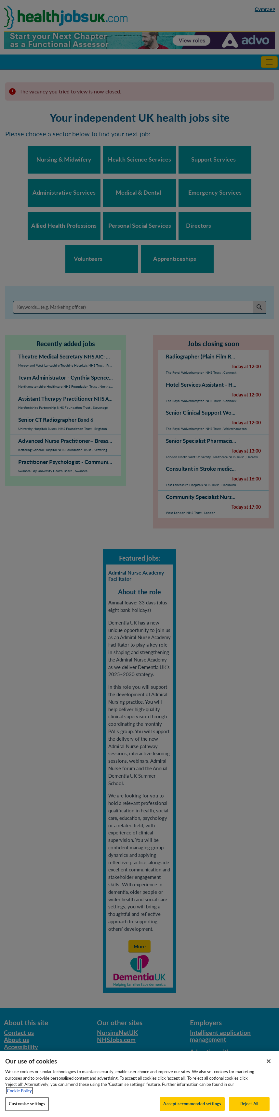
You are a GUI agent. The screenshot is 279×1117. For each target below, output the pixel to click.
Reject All (249, 1109)
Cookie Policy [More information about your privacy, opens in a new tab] (19, 1096)
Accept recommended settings (192, 1109)
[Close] (268, 1067)
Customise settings (27, 1109)
